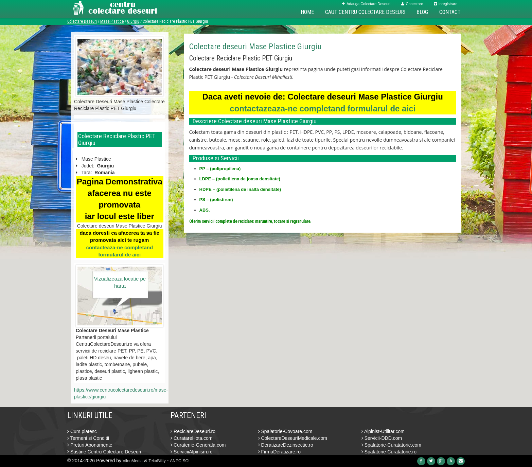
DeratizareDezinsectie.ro (285, 445)
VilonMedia (133, 461)
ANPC (175, 461)
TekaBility (157, 461)
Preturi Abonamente (89, 445)
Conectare (412, 4)
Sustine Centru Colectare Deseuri (104, 451)
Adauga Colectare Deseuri (366, 4)
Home (307, 12)
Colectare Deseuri (82, 21)
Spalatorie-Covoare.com (285, 431)
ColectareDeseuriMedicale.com (292, 438)
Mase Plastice (112, 21)
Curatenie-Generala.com (198, 445)
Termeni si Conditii (88, 438)
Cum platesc (82, 431)
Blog (422, 12)
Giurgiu (133, 21)
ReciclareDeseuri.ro (193, 431)
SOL (187, 461)
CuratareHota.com (191, 438)
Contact (450, 12)
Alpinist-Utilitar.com (383, 431)
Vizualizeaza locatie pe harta (120, 282)
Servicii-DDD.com (381, 438)
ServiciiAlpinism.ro (191, 451)
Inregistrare (446, 4)
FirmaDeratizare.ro (279, 451)
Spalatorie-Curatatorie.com (391, 445)
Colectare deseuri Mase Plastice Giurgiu (255, 46)
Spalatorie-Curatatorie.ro (388, 451)
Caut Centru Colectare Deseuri (365, 12)
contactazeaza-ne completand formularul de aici (322, 108)
